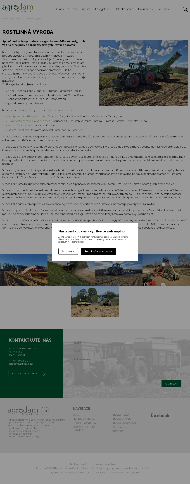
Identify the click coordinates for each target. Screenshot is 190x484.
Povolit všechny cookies (98, 251)
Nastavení (68, 251)
